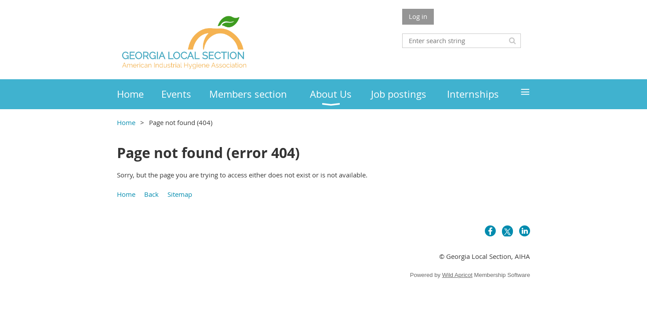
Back (151, 194)
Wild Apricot (457, 275)
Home (126, 122)
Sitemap (179, 194)
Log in (418, 16)
